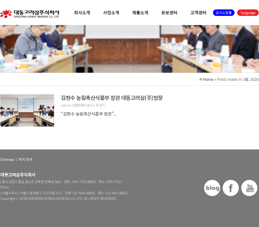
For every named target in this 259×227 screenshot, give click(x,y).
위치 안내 (25, 159)
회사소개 (82, 13)
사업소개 (111, 13)
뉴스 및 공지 (97, 105)
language (248, 12)
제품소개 (140, 13)
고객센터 (198, 13)
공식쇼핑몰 (224, 12)
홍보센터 (169, 13)
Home (208, 79)
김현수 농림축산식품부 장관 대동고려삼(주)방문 (112, 97)
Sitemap (7, 159)
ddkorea (66, 105)
